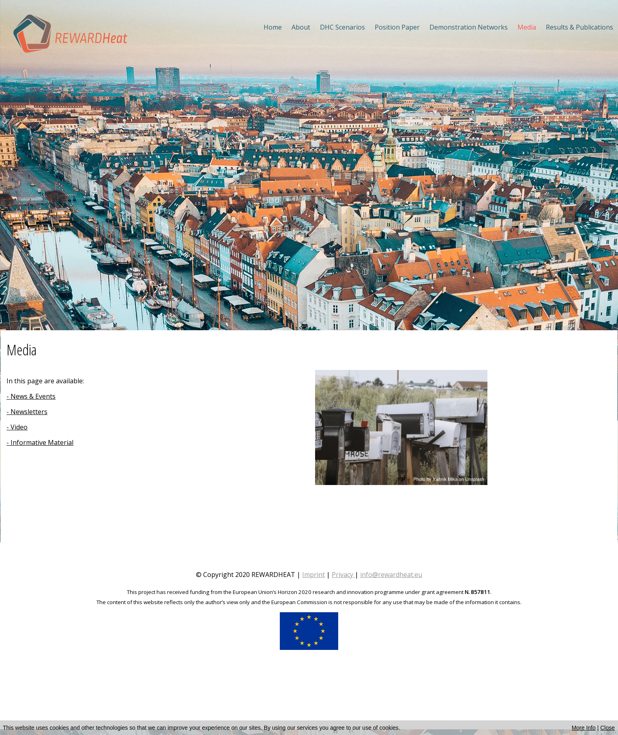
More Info (584, 727)
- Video (17, 427)
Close (607, 727)
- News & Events (31, 396)
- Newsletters (26, 411)
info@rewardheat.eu (391, 574)
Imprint (313, 574)
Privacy (342, 574)
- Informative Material (39, 442)
